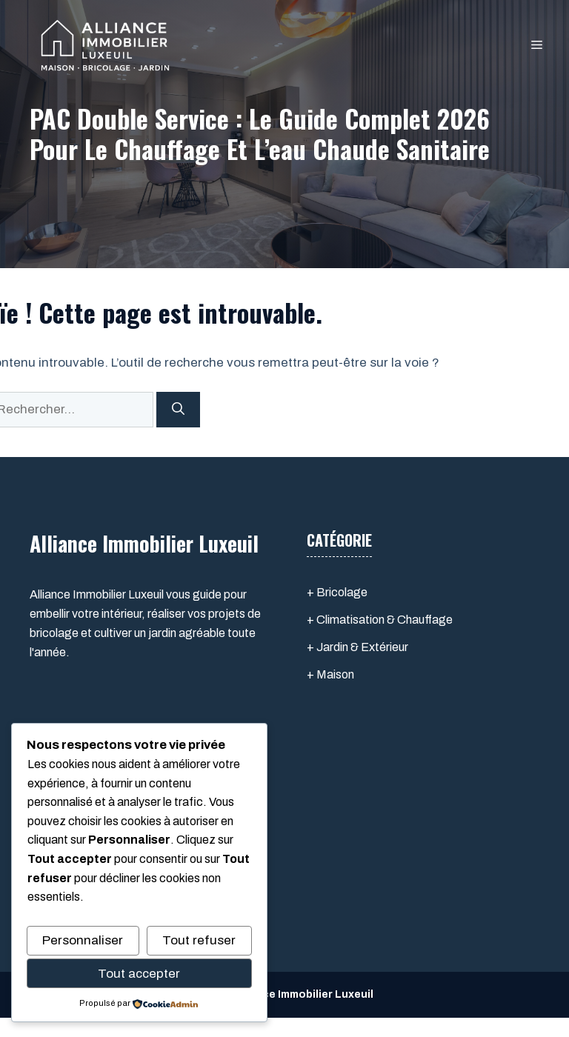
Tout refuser (199, 940)
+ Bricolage (337, 592)
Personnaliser (82, 940)
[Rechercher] (178, 409)
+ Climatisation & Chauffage (380, 619)
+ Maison (330, 674)
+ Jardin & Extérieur (357, 647)
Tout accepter (139, 974)
